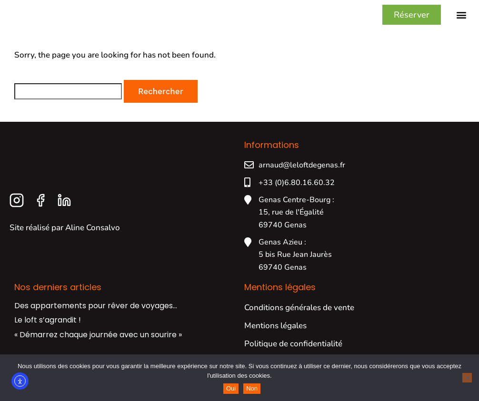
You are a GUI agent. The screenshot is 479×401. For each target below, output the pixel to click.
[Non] (467, 377)
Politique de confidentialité (293, 352)
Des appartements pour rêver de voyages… (95, 314)
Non (252, 388)
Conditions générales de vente (299, 316)
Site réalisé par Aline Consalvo (65, 236)
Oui (231, 388)
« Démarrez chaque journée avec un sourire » (98, 343)
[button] (461, 19)
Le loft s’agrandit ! (47, 328)
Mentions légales (275, 334)
